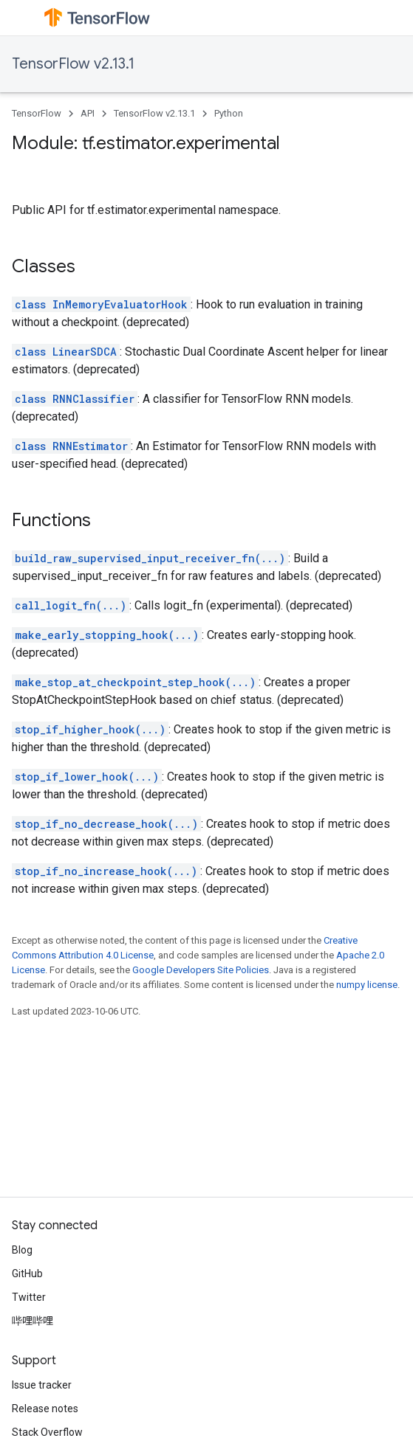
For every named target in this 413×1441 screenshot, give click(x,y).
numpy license (366, 984)
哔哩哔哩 (32, 1321)
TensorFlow (36, 113)
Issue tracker (42, 1385)
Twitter (29, 1297)
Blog (22, 1250)
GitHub (27, 1273)
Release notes (45, 1408)
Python (228, 113)
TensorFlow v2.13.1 (73, 64)
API (88, 113)
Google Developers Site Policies (200, 969)
